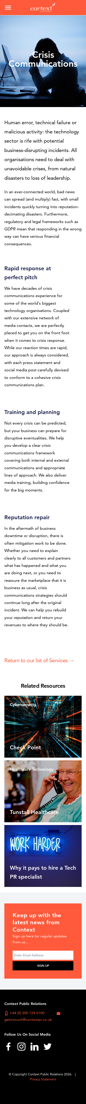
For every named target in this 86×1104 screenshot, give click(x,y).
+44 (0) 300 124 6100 (24, 1013)
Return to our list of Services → (39, 660)
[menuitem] (8, 1048)
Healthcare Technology (31, 769)
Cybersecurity (23, 704)
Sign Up (43, 965)
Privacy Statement (43, 1079)
